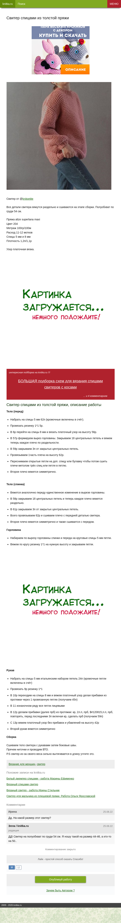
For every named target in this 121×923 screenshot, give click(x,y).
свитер (41, 764)
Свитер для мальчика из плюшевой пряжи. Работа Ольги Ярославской (51, 796)
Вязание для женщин (22, 764)
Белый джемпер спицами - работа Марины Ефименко (40, 778)
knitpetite (28, 198)
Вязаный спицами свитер (22, 784)
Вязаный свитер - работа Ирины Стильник (33, 790)
